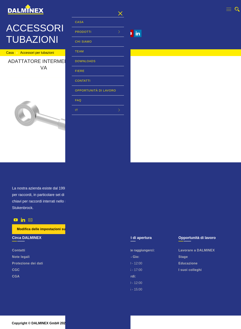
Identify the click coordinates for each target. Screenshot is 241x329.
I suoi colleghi (190, 270)
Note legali (21, 257)
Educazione (188, 263)
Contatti (18, 250)
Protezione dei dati (27, 263)
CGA (16, 276)
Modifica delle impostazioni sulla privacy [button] (49, 229)
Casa (10, 52)
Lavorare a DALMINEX (196, 250)
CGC (16, 270)
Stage (183, 257)
